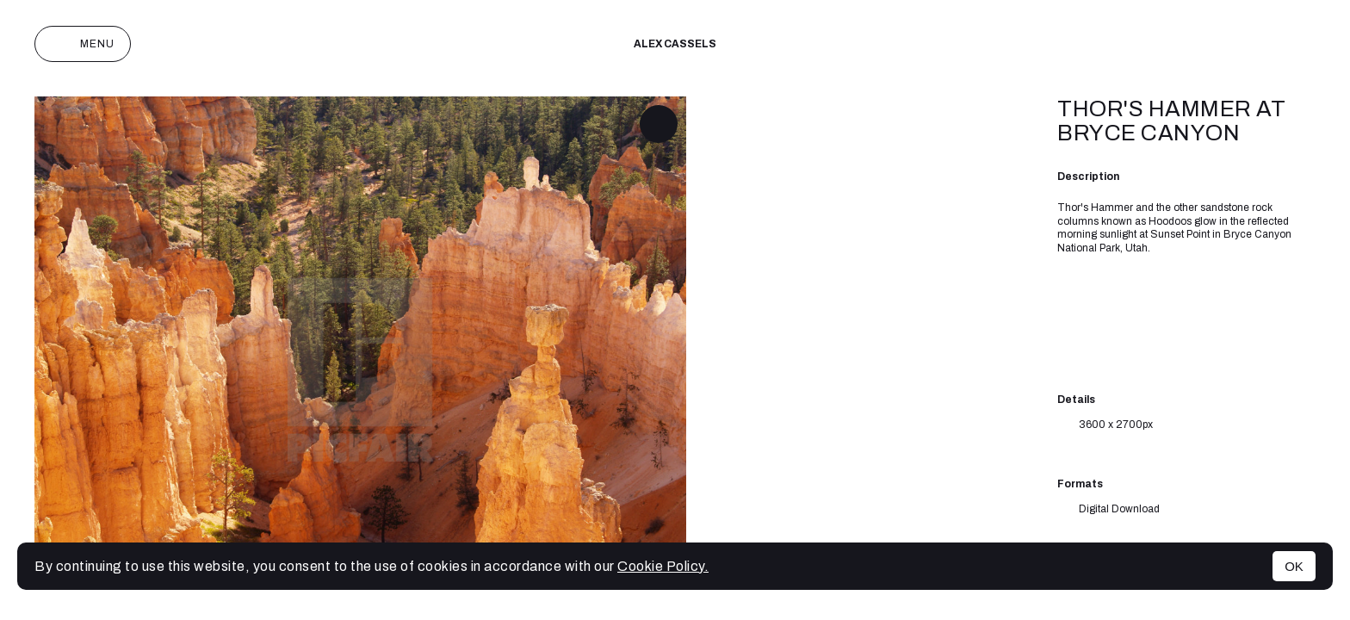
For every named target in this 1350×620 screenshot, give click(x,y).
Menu (83, 44)
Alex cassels (675, 44)
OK (1294, 566)
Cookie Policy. (663, 566)
